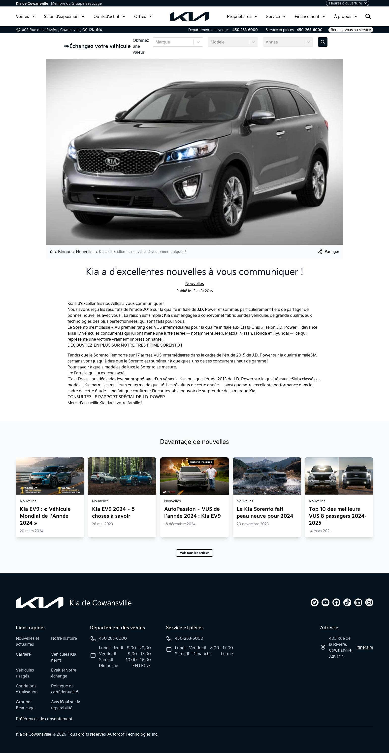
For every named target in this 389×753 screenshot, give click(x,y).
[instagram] (369, 602)
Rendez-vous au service (351, 29)
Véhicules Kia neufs (63, 657)
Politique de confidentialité (64, 689)
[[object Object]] (328, 252)
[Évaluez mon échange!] (322, 42)
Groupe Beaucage (25, 705)
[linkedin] (358, 602)
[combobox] (156, 42)
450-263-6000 (310, 30)
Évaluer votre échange (63, 673)
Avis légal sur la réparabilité (65, 705)
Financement (310, 16)
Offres (143, 16)
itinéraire (365, 647)
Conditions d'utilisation (27, 689)
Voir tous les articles (194, 553)
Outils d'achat (109, 16)
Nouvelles (85, 251)
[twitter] (315, 602)
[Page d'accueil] (40, 602)
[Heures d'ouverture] (347, 3)
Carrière (23, 654)
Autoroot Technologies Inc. (132, 734)
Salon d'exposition (64, 16)
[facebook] (336, 602)
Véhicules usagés (25, 673)
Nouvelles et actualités (27, 641)
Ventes (25, 16)
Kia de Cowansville (32, 3)
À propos (345, 16)
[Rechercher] (368, 16)
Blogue (64, 251)
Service (276, 16)
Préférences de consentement (44, 718)
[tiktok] (347, 602)
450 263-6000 (245, 30)
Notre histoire (64, 638)
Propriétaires (242, 16)
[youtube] (325, 602)
